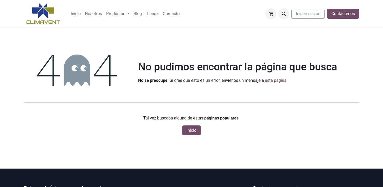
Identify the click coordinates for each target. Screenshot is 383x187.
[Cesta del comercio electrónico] (270, 13)
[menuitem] (76, 14)
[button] (283, 13)
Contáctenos (343, 13)
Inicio (191, 130)
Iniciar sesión (308, 13)
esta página (275, 80)
